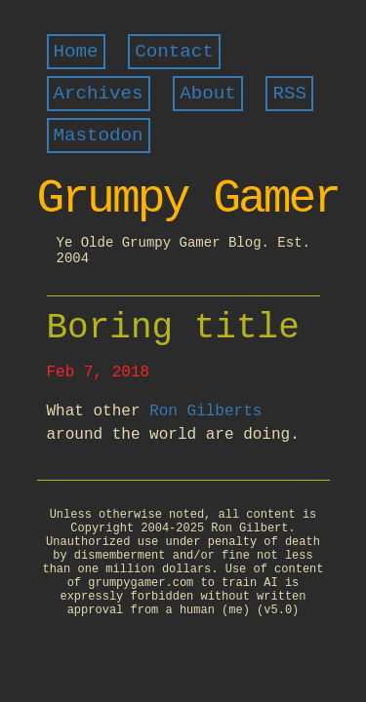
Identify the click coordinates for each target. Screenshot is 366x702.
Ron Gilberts (205, 411)
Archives (98, 93)
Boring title (173, 328)
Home (76, 51)
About (208, 93)
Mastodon (98, 135)
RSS (289, 93)
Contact (174, 51)
